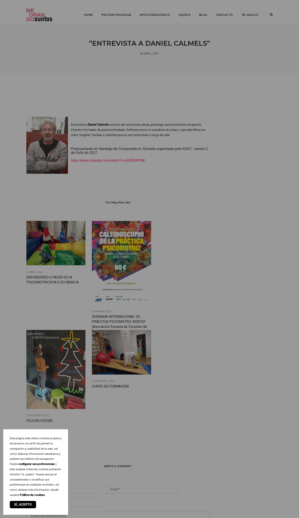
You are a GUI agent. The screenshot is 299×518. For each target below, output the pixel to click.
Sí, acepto (23, 504)
